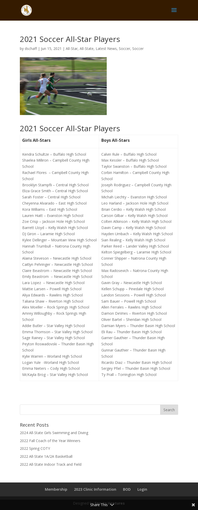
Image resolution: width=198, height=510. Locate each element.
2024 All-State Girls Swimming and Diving (54, 432)
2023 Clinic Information (95, 489)
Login (142, 489)
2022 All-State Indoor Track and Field (50, 464)
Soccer (124, 48)
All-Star (72, 48)
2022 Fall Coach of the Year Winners (50, 440)
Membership (56, 489)
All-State (87, 48)
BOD (127, 489)
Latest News (106, 48)
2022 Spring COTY (35, 448)
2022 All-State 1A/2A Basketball (46, 456)
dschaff (31, 48)
